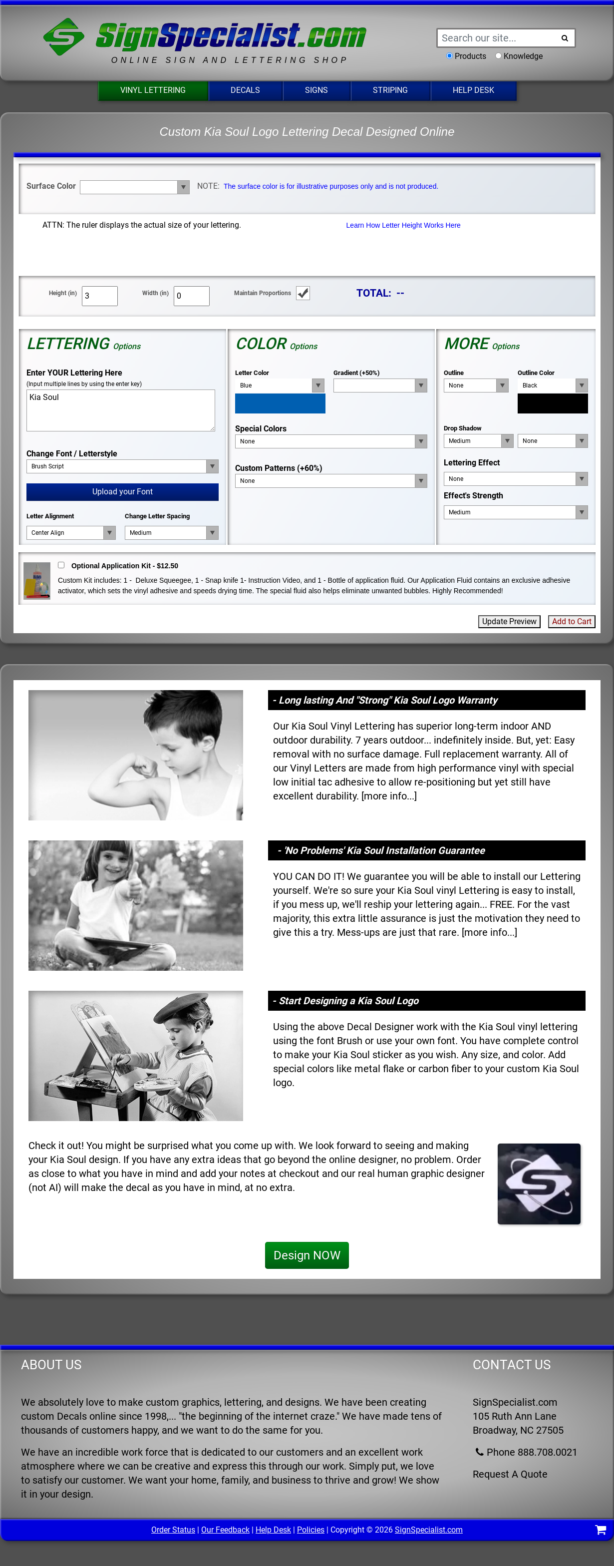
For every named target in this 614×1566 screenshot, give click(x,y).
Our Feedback (225, 1530)
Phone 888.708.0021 (525, 1452)
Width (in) (155, 293)
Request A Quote (510, 1474)
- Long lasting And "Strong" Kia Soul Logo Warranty (384, 700)
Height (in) (63, 293)
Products (470, 56)
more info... (389, 796)
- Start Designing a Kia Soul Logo (345, 1001)
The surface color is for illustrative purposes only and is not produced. (331, 186)
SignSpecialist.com (429, 1530)
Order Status (173, 1530)
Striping (390, 90)
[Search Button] (565, 38)
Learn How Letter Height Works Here (403, 225)
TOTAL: (373, 293)
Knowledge (523, 56)
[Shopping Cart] (600, 1531)
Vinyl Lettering (153, 90)
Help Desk (473, 90)
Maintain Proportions (262, 293)
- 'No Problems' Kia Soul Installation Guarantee (381, 850)
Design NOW (307, 1255)
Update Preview (509, 621)
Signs (316, 90)
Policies (310, 1530)
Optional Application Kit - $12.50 (124, 566)
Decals (245, 90)
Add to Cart (572, 621)
